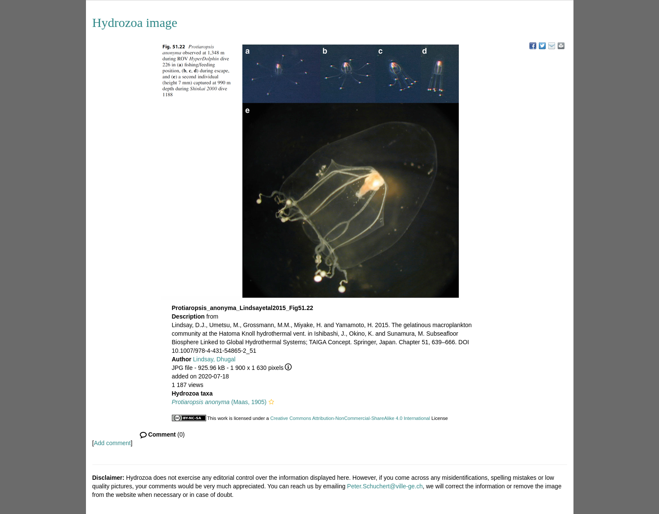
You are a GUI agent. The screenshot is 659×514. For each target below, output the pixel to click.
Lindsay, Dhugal (214, 359)
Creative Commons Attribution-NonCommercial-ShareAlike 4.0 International (350, 418)
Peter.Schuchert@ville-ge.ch (385, 486)
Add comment (112, 443)
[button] (271, 402)
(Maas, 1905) (219, 402)
